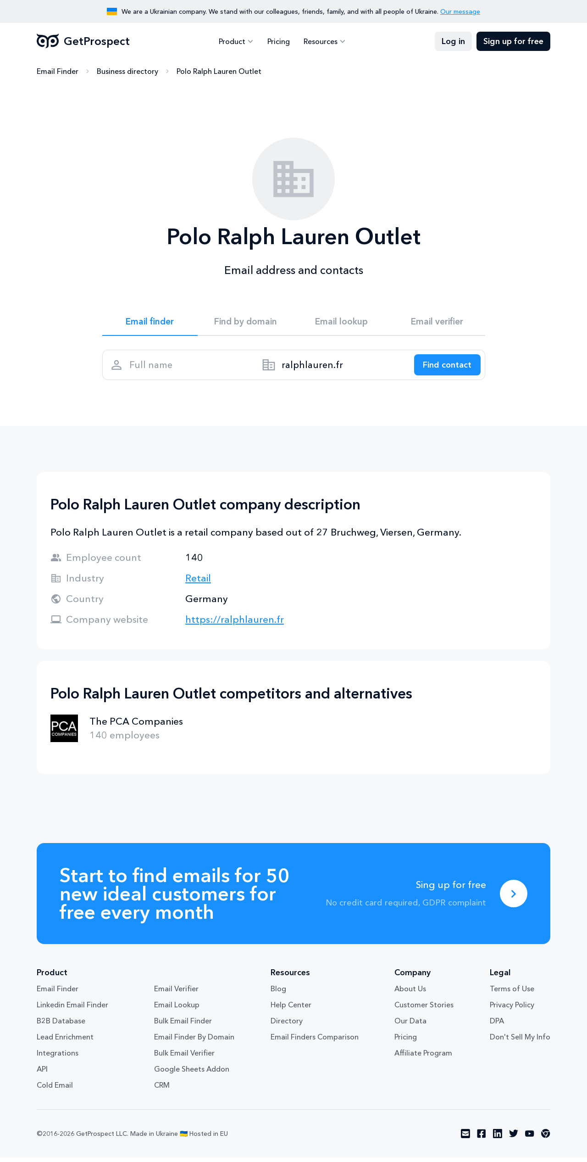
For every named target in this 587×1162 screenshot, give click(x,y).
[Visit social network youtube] (529, 1138)
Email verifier (437, 322)
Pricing (278, 41)
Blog (278, 993)
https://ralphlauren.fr (234, 623)
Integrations (57, 1057)
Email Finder (57, 71)
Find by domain (245, 322)
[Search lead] (445, 368)
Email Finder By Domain (194, 1041)
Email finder (150, 322)
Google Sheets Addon (191, 1073)
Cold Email (55, 1089)
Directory (287, 1025)
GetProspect (83, 41)
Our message (460, 11)
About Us (410, 993)
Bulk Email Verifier (184, 1057)
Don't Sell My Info (520, 1041)
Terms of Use (512, 993)
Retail (198, 582)
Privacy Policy (512, 1009)
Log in (453, 41)
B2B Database (61, 1025)
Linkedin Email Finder (72, 1009)
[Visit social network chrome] (545, 1138)
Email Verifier (176, 993)
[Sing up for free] (513, 897)
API (42, 1073)
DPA (497, 1025)
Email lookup (341, 322)
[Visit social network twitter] (513, 1138)
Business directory (127, 71)
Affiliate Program (423, 1057)
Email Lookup (176, 1009)
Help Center (291, 1009)
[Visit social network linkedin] (497, 1138)
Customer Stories (424, 1009)
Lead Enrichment (65, 1041)
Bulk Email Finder (183, 1025)
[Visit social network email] (465, 1138)
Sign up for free (513, 41)
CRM (162, 1089)
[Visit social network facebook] (481, 1138)
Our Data (410, 1025)
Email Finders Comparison (315, 1041)
